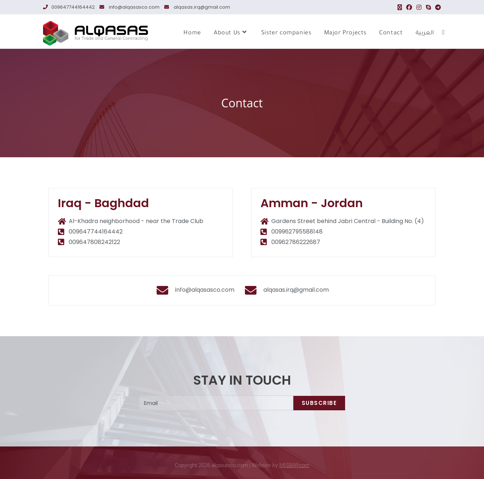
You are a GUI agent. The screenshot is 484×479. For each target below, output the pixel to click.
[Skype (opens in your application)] (428, 7)
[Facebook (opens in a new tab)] (409, 7)
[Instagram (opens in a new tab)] (419, 7)
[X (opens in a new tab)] (399, 7)
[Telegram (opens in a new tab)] (437, 7)
